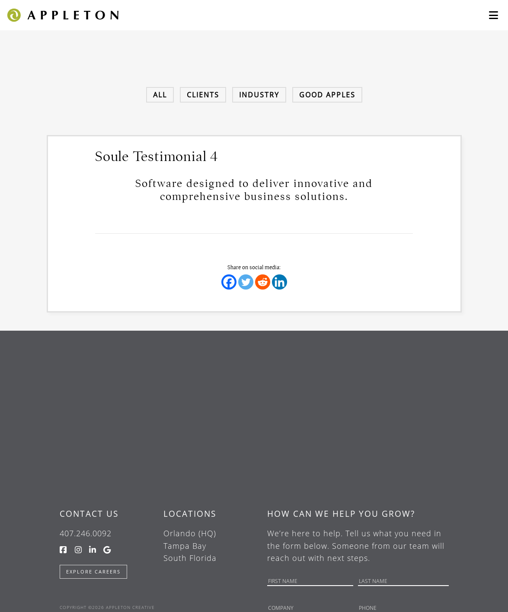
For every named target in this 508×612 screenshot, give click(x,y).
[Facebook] (228, 282)
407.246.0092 (86, 533)
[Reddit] (262, 282)
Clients (203, 95)
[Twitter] (245, 282)
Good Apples (327, 95)
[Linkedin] (279, 282)
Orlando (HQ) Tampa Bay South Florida (190, 546)
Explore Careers (93, 571)
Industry (259, 95)
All (160, 95)
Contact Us (89, 513)
